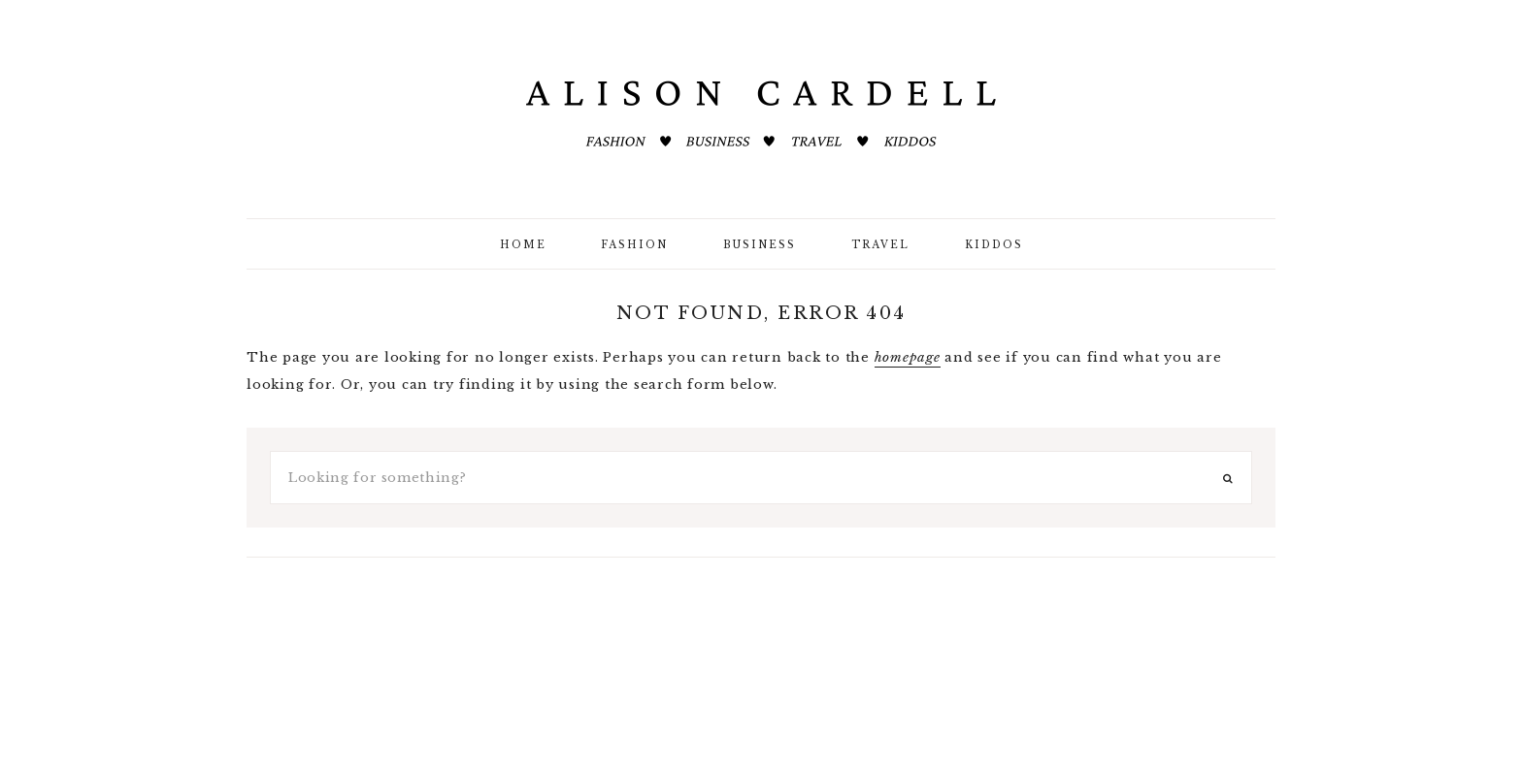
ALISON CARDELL (761, 116)
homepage (908, 357)
